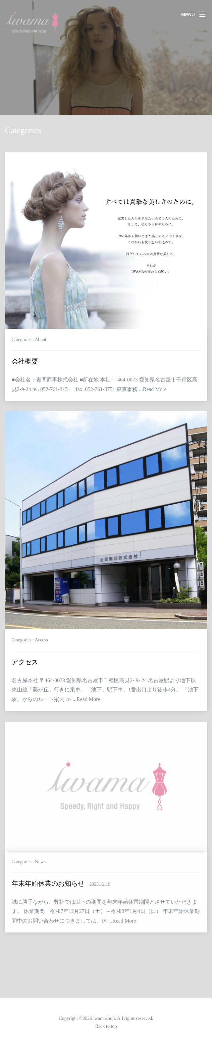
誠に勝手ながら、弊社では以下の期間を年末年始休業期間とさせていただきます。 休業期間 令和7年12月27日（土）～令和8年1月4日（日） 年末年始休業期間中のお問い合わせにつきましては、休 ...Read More (106, 921)
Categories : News (29, 871)
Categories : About (29, 339)
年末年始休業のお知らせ (61, 893)
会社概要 (25, 361)
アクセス (25, 665)
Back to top (106, 1026)
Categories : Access (30, 643)
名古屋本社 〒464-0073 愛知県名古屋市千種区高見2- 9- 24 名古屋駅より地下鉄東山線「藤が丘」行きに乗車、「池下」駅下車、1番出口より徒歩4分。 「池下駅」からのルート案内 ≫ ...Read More (105, 692)
